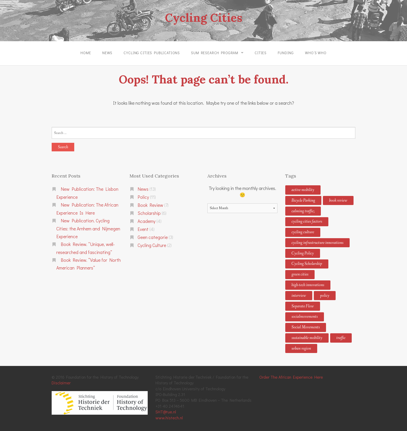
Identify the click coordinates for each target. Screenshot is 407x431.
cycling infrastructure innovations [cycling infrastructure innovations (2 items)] (317, 242)
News (107, 52)
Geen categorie (153, 237)
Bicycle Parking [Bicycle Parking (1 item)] (303, 200)
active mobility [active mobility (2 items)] (302, 190)
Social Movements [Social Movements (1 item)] (305, 327)
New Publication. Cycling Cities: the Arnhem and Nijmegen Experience (88, 228)
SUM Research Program (214, 52)
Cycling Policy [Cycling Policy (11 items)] (302, 253)
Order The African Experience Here (291, 377)
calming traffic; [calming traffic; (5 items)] (303, 211)
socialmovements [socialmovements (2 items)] (304, 316)
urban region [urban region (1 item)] (301, 348)
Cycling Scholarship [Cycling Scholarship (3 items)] (306, 263)
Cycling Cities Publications (152, 52)
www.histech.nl (169, 417)
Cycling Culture (152, 245)
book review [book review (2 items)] (338, 200)
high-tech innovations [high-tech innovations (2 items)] (307, 285)
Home (85, 52)
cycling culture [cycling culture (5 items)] (302, 232)
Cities (261, 52)
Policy (143, 197)
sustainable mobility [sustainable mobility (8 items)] (306, 338)
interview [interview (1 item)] (298, 295)
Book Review (150, 205)
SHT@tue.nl (165, 411)
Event (143, 229)
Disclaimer (61, 382)
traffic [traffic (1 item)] (340, 338)
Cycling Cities (203, 17)
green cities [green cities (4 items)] (299, 274)
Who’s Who (316, 52)
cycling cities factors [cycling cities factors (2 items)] (306, 221)
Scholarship (149, 213)
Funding (286, 52)
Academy (146, 221)
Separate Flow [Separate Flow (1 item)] (302, 306)
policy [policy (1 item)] (324, 295)
